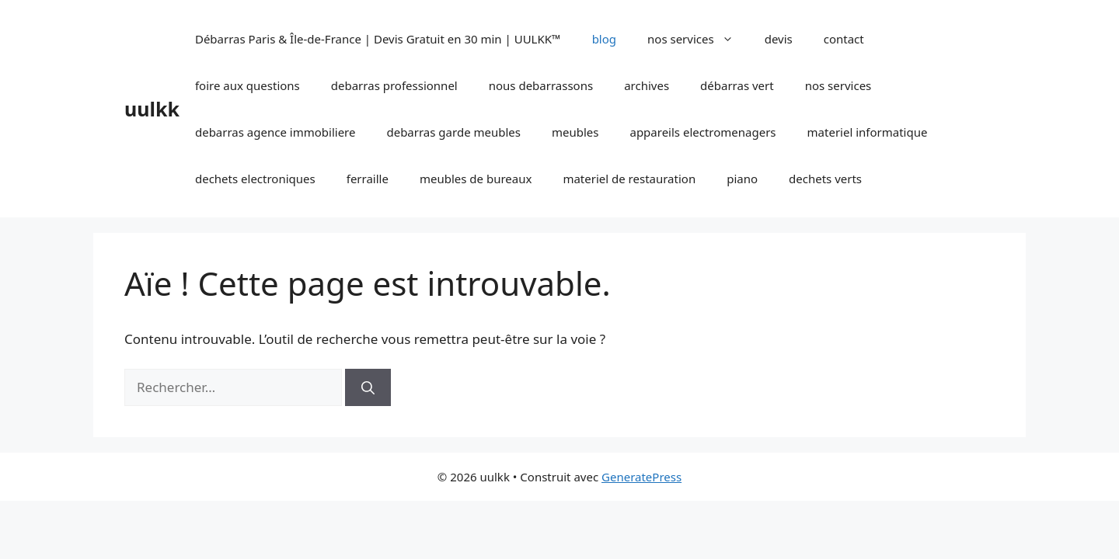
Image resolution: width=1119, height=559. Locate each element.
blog (604, 39)
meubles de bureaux (476, 178)
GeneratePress (641, 476)
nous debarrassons (541, 85)
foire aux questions (247, 85)
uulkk (152, 108)
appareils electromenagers (702, 132)
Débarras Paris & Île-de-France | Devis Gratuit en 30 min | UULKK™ (378, 39)
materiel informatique (867, 132)
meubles (575, 132)
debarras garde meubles (453, 132)
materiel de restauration (629, 178)
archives (646, 85)
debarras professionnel (394, 85)
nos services (698, 39)
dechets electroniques (255, 178)
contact (844, 39)
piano (742, 178)
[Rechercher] (368, 387)
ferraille (368, 178)
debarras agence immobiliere (275, 132)
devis (779, 39)
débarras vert (737, 85)
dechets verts (825, 178)
